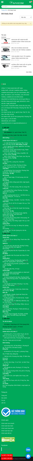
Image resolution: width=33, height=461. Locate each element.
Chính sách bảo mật (6, 430)
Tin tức (3, 400)
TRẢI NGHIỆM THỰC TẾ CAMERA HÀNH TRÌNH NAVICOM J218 (21, 57)
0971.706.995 (7, 455)
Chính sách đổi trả (6, 433)
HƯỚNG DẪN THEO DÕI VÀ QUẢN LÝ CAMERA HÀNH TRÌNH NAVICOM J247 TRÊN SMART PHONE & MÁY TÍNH (21, 66)
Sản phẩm (4, 398)
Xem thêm (29, 72)
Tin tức (3, 35)
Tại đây (12, 137)
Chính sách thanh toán (7, 428)
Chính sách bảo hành (7, 426)
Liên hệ (3, 403)
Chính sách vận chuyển (7, 423)
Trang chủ (4, 10)
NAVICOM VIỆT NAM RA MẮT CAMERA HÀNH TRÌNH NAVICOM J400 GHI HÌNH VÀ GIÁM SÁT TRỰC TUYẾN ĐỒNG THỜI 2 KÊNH (21, 41)
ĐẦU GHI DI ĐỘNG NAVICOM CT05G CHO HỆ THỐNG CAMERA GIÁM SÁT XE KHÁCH (21, 49)
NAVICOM (7, 449)
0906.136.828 (7, 458)
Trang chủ (4, 395)
